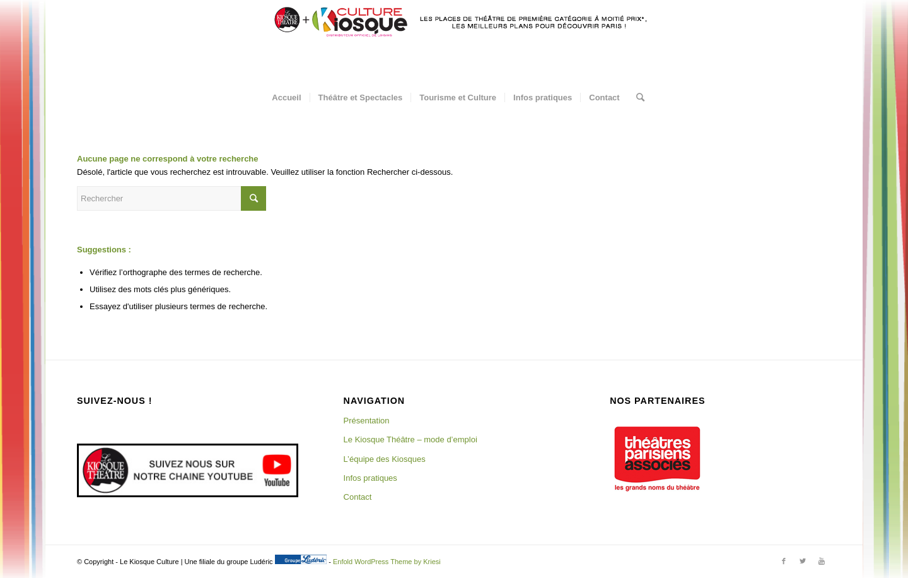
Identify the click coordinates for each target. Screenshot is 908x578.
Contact (358, 497)
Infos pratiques (370, 478)
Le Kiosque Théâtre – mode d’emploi (410, 439)
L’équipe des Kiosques (385, 459)
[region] (657, 458)
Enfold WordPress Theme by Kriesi (387, 561)
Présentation (367, 420)
